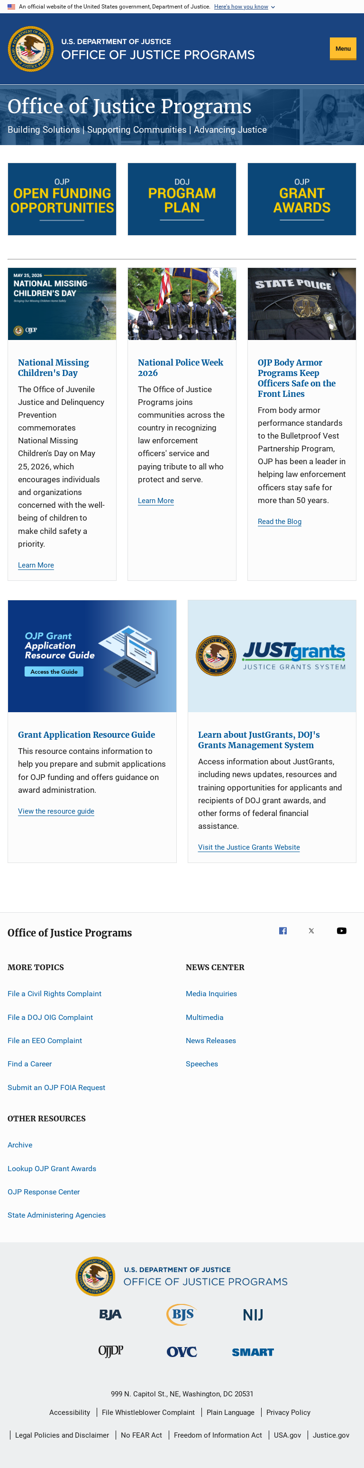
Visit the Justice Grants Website (249, 847)
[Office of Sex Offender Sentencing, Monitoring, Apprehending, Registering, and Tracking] (253, 1358)
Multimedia (205, 1017)
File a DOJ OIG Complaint (50, 1017)
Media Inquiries (211, 993)
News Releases (211, 1040)
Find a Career (30, 1063)
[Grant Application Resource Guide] (92, 656)
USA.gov (287, 1435)
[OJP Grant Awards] (302, 199)
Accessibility (69, 1412)
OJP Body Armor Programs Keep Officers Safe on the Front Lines (297, 378)
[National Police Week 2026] (182, 304)
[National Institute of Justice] (253, 1322)
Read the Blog (279, 521)
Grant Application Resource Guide (86, 735)
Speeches (202, 1063)
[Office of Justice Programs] (31, 49)
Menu (343, 48)
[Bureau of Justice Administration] (111, 1322)
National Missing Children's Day (53, 368)
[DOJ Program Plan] (182, 199)
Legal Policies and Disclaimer (62, 1435)
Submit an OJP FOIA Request (56, 1087)
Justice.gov (331, 1435)
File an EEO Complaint (45, 1040)
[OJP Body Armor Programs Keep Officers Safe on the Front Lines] (302, 304)
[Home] (158, 49)
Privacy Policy (288, 1412)
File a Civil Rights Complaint (54, 993)
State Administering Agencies (57, 1215)
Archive (20, 1144)
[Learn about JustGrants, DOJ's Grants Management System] (272, 656)
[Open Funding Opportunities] (62, 199)
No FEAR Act (141, 1435)
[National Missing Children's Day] (62, 304)
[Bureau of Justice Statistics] (181, 1327)
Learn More (36, 565)
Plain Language (231, 1412)
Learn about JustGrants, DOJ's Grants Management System (259, 740)
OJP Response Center (44, 1191)
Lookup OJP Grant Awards (52, 1168)
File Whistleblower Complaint (148, 1412)
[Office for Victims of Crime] (182, 1359)
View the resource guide (56, 811)
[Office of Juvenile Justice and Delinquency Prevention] (111, 1360)
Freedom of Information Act (218, 1435)
